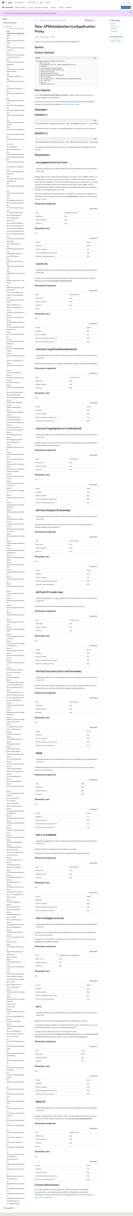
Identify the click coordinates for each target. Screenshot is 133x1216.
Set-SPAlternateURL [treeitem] (12, 1159)
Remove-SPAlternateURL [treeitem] (14, 395)
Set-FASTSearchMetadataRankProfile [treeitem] (15, 1082)
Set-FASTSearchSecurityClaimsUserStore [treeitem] (15, 1094)
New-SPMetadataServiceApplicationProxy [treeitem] (15, 33)
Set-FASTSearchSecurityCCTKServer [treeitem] (16, 1088)
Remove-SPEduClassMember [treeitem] (15, 459)
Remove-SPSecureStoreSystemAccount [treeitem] (15, 763)
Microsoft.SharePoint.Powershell (57, 20)
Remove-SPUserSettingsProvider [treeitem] (13, 906)
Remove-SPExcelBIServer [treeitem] (14, 672)
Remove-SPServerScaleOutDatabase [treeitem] (14, 768)
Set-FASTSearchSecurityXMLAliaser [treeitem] (15, 1131)
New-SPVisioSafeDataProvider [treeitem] (15, 231)
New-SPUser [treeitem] (10, 220)
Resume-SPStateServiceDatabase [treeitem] (13, 1020)
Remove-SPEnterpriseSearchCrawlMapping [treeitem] (15, 512)
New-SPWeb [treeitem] (10, 241)
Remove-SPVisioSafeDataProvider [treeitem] (14, 913)
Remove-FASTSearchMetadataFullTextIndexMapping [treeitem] (15, 341)
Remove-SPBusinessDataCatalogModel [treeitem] (15, 411)
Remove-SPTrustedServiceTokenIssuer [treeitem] (15, 891)
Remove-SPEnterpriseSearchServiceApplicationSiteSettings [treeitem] (16, 643)
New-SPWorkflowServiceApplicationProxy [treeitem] (16, 273)
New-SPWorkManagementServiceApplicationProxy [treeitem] (15, 287)
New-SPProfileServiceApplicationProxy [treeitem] (16, 81)
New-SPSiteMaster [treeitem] (12, 147)
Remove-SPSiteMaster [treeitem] (13, 803)
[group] (66, 124)
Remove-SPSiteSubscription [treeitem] (14, 806)
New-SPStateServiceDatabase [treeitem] (15, 167)
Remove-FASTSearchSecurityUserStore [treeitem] (15, 376)
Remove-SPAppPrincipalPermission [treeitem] (14, 406)
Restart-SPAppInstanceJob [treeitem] (14, 984)
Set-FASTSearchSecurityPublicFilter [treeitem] (15, 1119)
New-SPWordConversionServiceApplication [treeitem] (15, 266)
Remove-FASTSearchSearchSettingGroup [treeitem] (15, 365)
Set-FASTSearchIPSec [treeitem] (13, 1036)
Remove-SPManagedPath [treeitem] (14, 700)
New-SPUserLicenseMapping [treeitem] (15, 223)
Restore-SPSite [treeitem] (11, 1006)
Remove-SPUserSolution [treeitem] (14, 909)
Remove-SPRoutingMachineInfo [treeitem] (13, 743)
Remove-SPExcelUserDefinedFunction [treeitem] (15, 691)
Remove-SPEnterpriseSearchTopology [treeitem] (15, 669)
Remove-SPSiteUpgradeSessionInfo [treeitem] (14, 846)
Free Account (126, 7)
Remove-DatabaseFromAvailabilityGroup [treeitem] (15, 311)
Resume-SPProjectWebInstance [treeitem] (15, 1016)
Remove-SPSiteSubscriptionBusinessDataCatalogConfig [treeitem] (15, 811)
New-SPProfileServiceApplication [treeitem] (14, 75)
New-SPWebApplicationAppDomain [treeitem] (15, 248)
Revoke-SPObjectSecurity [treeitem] (14, 1031)
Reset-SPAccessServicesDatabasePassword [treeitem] (15, 967)
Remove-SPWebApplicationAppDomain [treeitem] (15, 923)
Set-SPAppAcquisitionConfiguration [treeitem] (15, 1163)
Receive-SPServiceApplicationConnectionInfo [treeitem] (15, 300)
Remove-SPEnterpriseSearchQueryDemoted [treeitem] (16, 572)
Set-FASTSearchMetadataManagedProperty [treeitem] (15, 1075)
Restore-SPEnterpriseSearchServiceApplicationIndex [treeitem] (16, 999)
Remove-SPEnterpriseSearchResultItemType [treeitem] (15, 607)
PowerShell (43, 20)
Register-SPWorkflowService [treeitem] (15, 307)
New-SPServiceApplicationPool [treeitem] (15, 134)
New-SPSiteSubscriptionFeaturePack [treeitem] (15, 153)
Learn (36, 20)
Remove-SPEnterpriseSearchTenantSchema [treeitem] (15, 662)
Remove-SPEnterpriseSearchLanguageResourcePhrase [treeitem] (16, 529)
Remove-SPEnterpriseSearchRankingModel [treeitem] (15, 600)
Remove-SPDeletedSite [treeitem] (13, 442)
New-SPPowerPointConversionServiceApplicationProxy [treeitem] (15, 69)
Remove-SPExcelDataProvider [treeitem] (15, 685)
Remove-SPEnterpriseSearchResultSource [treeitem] (15, 615)
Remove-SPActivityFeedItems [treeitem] (15, 392)
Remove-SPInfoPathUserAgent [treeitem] (15, 695)
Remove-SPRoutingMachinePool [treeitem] (13, 748)
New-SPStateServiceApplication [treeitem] (16, 157)
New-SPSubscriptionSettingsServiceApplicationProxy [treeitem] (15, 179)
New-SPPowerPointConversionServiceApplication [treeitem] (15, 62)
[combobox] (13, 22)
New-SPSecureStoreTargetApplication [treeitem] (15, 129)
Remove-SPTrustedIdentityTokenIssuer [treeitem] (15, 876)
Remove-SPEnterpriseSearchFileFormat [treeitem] (15, 523)
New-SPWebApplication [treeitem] (13, 244)
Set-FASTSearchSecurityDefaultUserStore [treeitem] (16, 1101)
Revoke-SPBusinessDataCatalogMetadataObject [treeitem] (15, 1026)
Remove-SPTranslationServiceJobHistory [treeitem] (15, 871)
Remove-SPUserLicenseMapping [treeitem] (13, 901)
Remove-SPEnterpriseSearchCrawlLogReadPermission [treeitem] (15, 505)
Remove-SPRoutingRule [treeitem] (13, 751)
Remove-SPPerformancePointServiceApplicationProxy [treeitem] (15, 712)
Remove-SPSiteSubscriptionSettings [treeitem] (14, 841)
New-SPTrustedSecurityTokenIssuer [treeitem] (15, 207)
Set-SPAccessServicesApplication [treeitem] (15, 1141)
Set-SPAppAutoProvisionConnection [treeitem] (15, 1169)
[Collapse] (23, 19)
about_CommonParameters (43, 1197)
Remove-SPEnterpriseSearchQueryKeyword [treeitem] (15, 579)
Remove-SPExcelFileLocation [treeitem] (15, 687)
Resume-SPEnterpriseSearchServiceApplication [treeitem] (16, 1011)
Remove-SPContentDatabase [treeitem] (15, 430)
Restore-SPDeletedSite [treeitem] (13, 987)
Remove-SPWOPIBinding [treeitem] (14, 927)
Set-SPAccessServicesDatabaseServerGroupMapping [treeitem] (15, 1154)
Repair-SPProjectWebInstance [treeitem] (15, 952)
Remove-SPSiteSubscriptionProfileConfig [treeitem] (16, 836)
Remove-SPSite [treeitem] (11, 801)
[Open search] (124, 2)
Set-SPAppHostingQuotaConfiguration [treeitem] (15, 1183)
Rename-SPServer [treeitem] (12, 942)
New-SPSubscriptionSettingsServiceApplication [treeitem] (15, 171)
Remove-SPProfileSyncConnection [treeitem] (14, 733)
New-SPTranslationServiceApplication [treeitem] (15, 186)
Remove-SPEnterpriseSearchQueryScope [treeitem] (15, 586)
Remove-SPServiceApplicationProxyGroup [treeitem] (16, 786)
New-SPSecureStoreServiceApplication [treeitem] (15, 115)
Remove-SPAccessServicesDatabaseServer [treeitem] (15, 387)
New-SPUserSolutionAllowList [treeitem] (15, 228)
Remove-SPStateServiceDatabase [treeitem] (13, 864)
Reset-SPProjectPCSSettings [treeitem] (15, 976)
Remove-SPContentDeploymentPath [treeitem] (14, 439)
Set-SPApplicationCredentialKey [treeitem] (16, 1188)
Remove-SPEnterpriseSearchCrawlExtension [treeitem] (15, 498)
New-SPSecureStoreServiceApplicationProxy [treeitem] (15, 122)
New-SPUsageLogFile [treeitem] (13, 218)
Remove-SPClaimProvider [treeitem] (14, 420)
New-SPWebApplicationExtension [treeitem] (14, 253)
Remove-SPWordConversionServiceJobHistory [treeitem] (15, 937)
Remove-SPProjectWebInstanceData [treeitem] (14, 738)
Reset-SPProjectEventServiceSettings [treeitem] (15, 973)
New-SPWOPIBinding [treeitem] (13, 256)
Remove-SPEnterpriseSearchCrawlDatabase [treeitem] (15, 490)
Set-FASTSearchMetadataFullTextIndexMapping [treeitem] (15, 1067)
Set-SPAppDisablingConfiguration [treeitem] (15, 1175)
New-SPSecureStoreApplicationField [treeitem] (15, 109)
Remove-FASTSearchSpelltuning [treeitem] (13, 381)
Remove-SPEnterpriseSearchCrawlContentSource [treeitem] (15, 476)
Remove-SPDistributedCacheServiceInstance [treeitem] (15, 454)
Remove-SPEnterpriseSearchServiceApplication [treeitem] (16, 629)
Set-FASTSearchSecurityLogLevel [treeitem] (15, 1107)
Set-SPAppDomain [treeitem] (12, 1179)
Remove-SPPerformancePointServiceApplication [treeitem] (15, 705)
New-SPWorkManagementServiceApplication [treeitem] (15, 280)
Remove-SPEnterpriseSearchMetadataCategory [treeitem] (16, 543)
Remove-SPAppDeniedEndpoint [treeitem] (15, 397)
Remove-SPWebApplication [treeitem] (14, 920)
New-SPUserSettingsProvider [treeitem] (15, 226)
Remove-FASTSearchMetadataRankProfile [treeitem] (15, 356)
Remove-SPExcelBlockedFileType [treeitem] (13, 676)
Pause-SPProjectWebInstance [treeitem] (15, 292)
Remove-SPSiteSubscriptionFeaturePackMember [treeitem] (15, 823)
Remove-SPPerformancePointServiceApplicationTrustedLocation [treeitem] (15, 719)
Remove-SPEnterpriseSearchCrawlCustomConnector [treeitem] (15, 483)
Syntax (113, 24)
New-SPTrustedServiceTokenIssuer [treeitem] (15, 212)
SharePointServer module (47, 37)
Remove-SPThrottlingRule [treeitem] (14, 867)
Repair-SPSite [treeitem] (10, 954)
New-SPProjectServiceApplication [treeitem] (15, 87)
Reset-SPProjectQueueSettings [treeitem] (15, 979)
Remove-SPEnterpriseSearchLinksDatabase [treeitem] (16, 536)
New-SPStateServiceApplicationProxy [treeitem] (15, 162)
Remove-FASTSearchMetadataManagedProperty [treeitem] (15, 348)
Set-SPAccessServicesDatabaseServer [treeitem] (15, 1147)
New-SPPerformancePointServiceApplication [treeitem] (15, 40)
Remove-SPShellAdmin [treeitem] (13, 798)
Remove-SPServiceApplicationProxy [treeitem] (14, 780)
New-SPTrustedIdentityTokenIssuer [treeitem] (15, 199)
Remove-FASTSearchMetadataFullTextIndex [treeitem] (15, 334)
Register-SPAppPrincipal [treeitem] (13, 305)
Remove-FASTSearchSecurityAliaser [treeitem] (14, 371)
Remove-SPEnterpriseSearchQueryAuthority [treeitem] (15, 565)
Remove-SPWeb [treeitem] (11, 917)
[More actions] (96, 20)
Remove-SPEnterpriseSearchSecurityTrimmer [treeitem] (15, 622)
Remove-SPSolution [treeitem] (12, 855)
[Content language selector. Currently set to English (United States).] (10, 1213)
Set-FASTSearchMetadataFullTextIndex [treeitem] (15, 1060)
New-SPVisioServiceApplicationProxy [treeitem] (15, 237)
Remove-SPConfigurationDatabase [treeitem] (14, 426)
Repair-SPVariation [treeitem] (12, 957)
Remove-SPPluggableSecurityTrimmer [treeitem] (15, 725)
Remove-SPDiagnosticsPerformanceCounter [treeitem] (15, 447)
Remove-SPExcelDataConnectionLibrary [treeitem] (15, 681)
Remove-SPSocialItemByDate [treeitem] (15, 852)
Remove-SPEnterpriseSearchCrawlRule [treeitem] (15, 518)
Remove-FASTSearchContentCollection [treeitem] (15, 316)
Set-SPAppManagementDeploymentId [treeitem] (15, 1193)
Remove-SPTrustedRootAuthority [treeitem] (13, 881)
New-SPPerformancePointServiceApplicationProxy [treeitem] (15, 48)
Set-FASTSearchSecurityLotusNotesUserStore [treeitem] (15, 1113)
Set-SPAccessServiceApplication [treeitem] (14, 1136)
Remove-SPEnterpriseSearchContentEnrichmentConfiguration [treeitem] (15, 469)
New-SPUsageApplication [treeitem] (14, 215)
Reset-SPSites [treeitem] (10, 982)
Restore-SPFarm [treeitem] (11, 1004)
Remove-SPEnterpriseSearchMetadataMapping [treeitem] (15, 557)
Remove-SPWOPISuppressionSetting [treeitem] (14, 931)
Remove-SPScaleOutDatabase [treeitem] (15, 754)
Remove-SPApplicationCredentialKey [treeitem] (14, 401)
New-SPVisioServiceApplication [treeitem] (15, 234)
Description (114, 26)
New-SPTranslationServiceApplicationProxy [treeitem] (15, 193)
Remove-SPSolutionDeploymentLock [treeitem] (14, 859)
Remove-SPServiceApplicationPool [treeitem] (14, 775)
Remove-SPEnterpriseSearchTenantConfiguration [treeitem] (15, 655)
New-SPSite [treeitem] (10, 144)
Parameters (115, 31)
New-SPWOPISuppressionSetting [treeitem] (14, 260)
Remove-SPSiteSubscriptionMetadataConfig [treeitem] (15, 830)
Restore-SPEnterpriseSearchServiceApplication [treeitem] (16, 992)
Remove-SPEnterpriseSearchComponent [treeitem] (15, 463)
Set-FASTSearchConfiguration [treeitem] (15, 1034)
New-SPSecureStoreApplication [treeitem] (15, 105)
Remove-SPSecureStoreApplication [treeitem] (14, 758)
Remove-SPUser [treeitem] (11, 897)
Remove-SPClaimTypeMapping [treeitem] (15, 422)
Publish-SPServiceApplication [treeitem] (15, 295)
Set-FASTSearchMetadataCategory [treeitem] (15, 1040)
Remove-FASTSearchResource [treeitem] (15, 360)
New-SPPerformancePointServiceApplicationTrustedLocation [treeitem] (15, 55)
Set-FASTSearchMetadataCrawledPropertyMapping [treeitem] (15, 1053)
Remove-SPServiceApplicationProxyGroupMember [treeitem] (16, 793)
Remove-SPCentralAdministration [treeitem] (14, 416)
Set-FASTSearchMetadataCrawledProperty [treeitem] (15, 1046)
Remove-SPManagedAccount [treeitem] (15, 697)
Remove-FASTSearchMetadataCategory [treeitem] (15, 321)
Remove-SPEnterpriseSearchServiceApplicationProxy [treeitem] (16, 636)
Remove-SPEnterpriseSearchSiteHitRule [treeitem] (15, 649)
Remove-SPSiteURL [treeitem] (12, 850)
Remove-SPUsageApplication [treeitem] (15, 894)
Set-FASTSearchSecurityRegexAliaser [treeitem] (15, 1125)
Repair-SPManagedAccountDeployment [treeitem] (15, 947)
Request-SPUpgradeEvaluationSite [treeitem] (14, 961)
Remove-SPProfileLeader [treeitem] (14, 729)
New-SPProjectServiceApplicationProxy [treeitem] (15, 93)
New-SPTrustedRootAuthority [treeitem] (15, 203)
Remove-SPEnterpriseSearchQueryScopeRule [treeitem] (15, 593)
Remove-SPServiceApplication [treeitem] (15, 771)
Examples (114, 28)
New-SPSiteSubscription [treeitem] (13, 149)
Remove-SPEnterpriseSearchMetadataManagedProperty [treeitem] (15, 550)
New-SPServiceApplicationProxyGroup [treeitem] (16, 139)
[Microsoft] (3, 2)
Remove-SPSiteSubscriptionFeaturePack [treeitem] (15, 817)
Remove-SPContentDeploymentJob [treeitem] (14, 434)
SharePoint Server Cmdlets (70, 104)
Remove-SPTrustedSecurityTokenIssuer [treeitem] (15, 886)
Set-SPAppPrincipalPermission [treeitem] (15, 1198)
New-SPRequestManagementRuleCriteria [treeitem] (15, 100)
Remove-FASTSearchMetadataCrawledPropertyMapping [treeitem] (15, 327)
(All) (37, 233)
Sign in (129, 2)
